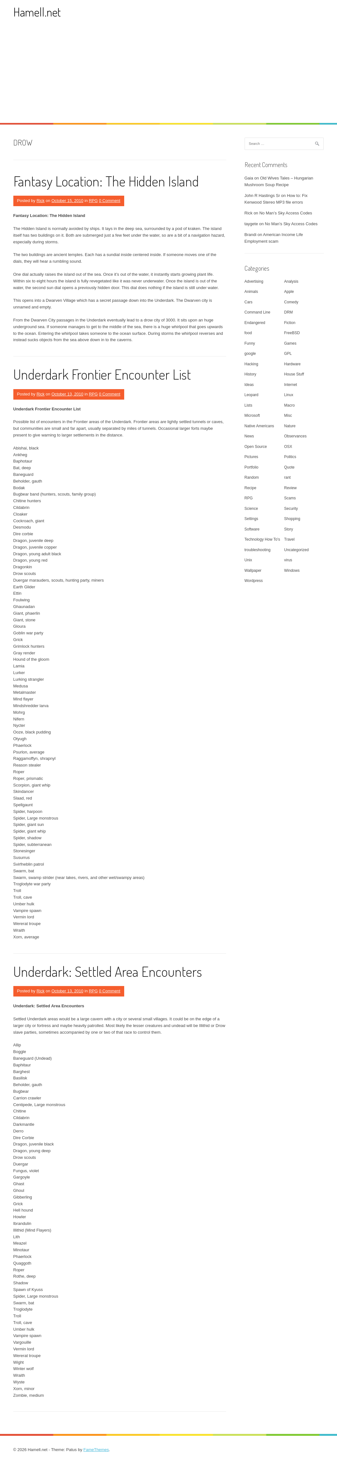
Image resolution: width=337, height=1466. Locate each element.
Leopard (252, 395)
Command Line (257, 312)
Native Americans (259, 426)
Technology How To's (262, 539)
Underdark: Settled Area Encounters (107, 971)
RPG (93, 200)
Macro (289, 405)
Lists (249, 405)
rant (287, 477)
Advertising (254, 281)
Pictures (251, 457)
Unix (248, 560)
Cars (249, 302)
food (248, 333)
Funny (250, 343)
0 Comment (109, 200)
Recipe (250, 488)
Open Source (256, 446)
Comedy (291, 302)
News (249, 436)
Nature (290, 426)
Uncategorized (296, 550)
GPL (288, 353)
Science (251, 508)
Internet (290, 384)
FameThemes (96, 1449)
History (250, 374)
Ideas (249, 384)
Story (288, 529)
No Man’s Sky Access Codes (285, 213)
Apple (289, 291)
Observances (295, 436)
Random (252, 477)
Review (290, 488)
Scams (290, 498)
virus (288, 560)
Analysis (291, 281)
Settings (251, 519)
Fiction (289, 323)
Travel (289, 539)
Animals (251, 291)
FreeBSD (292, 333)
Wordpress (254, 580)
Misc (288, 415)
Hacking (251, 364)
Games (290, 343)
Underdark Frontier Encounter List (102, 374)
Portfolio (252, 467)
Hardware (292, 364)
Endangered (255, 323)
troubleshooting (258, 550)
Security (291, 508)
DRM (288, 312)
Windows (292, 570)
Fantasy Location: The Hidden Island (106, 181)
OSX (288, 446)
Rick (40, 200)
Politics (290, 457)
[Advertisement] (168, 75)
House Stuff (294, 374)
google (250, 353)
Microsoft (252, 415)
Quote (289, 467)
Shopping (292, 519)
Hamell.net (37, 11)
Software (252, 529)
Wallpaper (253, 570)
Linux (288, 395)
